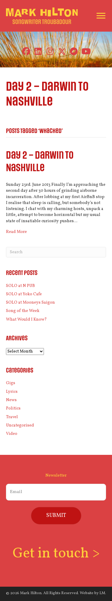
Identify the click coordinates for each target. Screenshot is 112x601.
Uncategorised (20, 425)
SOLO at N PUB (20, 286)
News (11, 400)
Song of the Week (22, 311)
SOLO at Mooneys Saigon (30, 302)
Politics (13, 408)
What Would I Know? (26, 319)
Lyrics (12, 392)
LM (102, 593)
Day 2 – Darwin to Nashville (39, 161)
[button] (26, 51)
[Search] (56, 252)
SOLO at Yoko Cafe (24, 294)
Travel (12, 417)
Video (11, 434)
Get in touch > (56, 554)
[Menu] (101, 16)
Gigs (10, 383)
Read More (16, 232)
